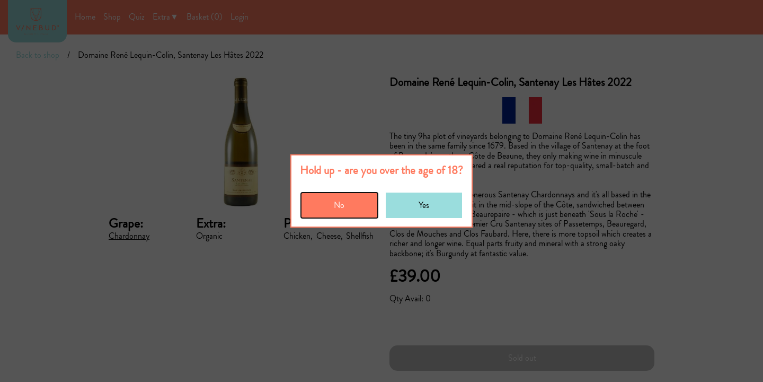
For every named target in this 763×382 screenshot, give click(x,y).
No (339, 205)
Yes (424, 205)
